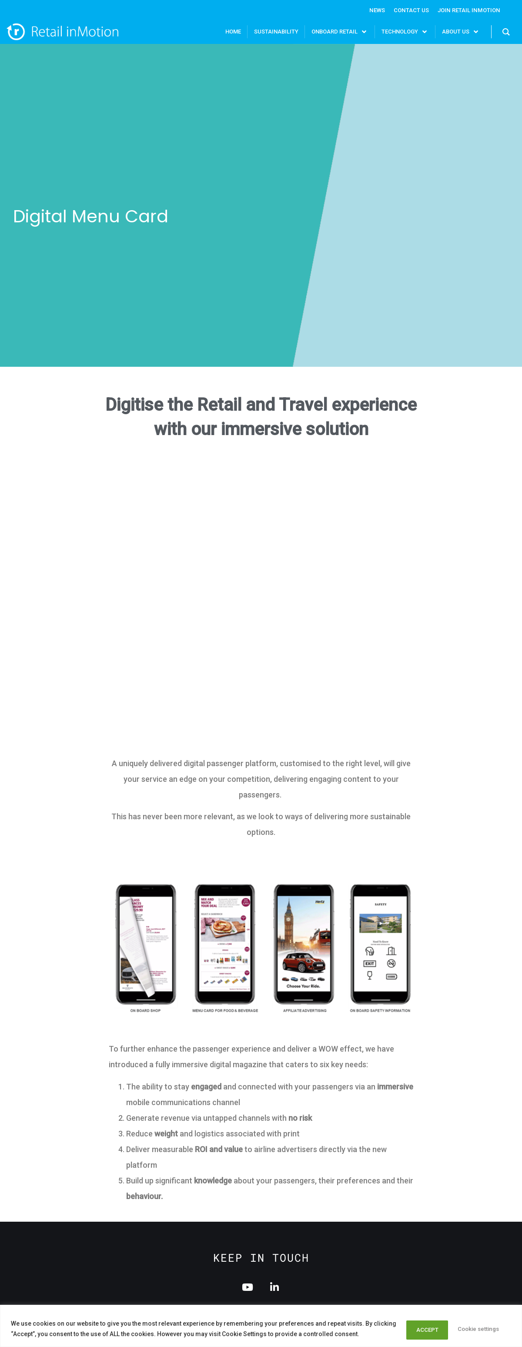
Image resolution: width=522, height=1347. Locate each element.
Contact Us (406, 10)
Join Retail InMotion (467, 10)
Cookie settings (425, 1329)
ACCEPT (487, 1329)
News (370, 10)
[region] (261, 1326)
